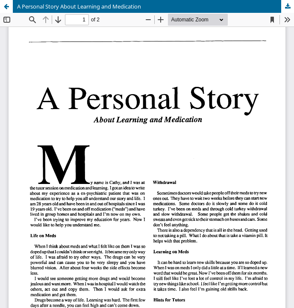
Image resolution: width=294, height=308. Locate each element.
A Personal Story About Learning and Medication (79, 6)
